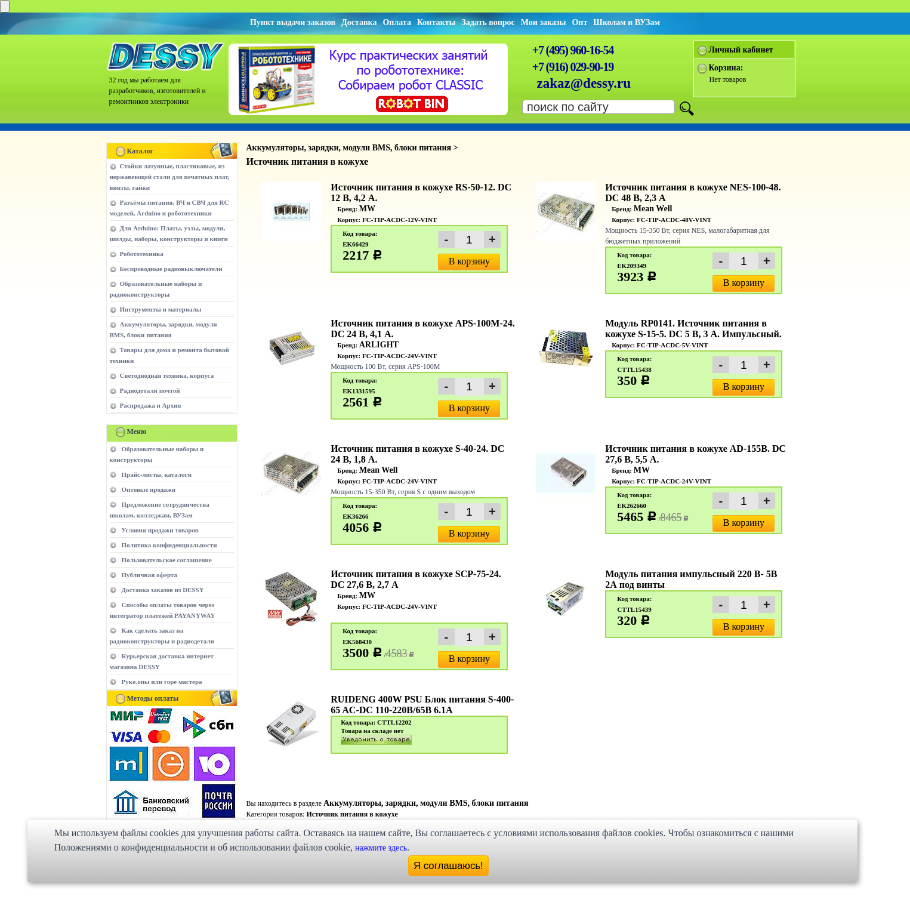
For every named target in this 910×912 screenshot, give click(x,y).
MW (367, 208)
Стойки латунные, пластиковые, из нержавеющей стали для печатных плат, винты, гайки (170, 176)
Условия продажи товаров (160, 530)
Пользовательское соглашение (167, 559)
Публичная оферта (149, 574)
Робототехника (142, 253)
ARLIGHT (379, 344)
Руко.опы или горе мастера (162, 681)
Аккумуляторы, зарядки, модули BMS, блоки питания (426, 803)
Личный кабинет (741, 49)
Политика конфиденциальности (169, 545)
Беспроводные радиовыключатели (171, 268)
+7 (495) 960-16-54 (572, 50)
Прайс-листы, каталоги (157, 474)
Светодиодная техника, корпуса (167, 375)
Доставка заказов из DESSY (163, 589)
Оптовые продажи (149, 489)
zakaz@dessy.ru (584, 83)
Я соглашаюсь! (448, 865)
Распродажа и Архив (150, 405)
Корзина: (726, 67)
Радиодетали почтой (150, 390)
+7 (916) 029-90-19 (572, 66)
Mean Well (653, 208)
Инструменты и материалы (161, 309)
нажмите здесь (381, 847)
